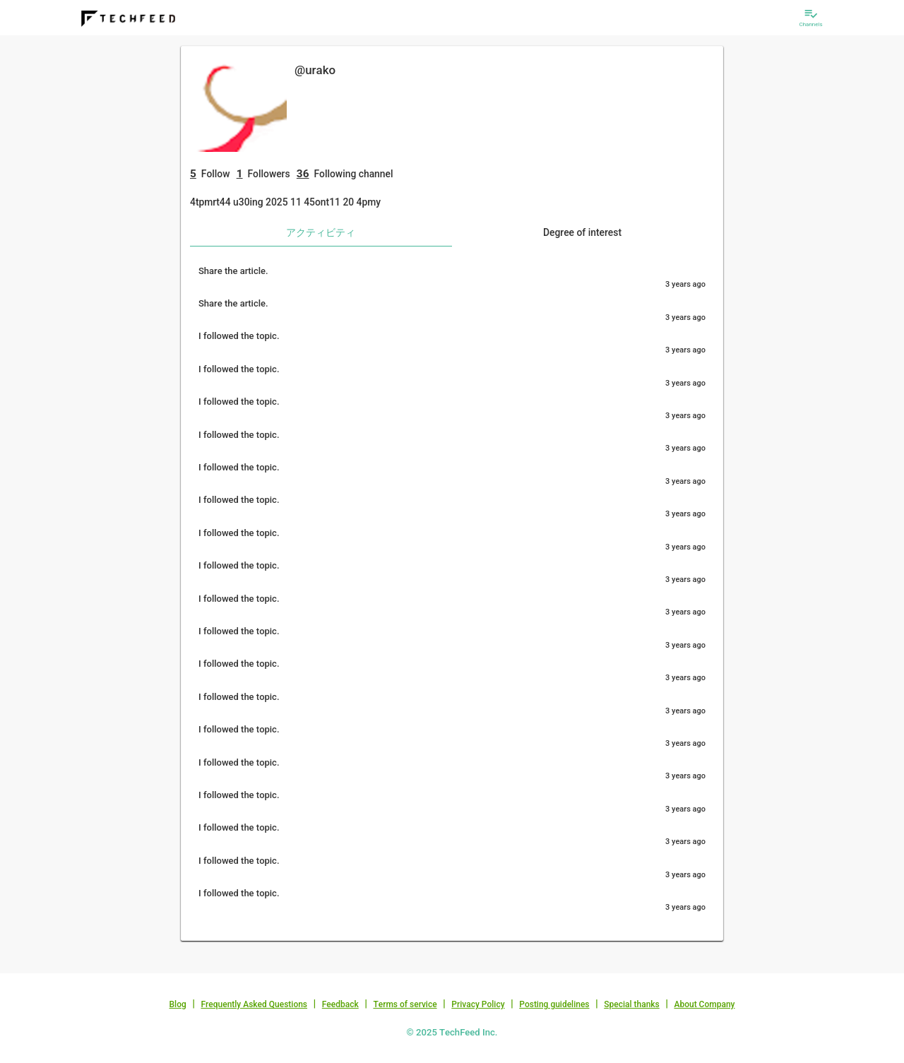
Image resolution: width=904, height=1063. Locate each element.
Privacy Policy (477, 1004)
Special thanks (632, 1004)
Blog (178, 1004)
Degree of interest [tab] (582, 232)
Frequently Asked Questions (254, 1004)
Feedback (340, 1004)
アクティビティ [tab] (320, 232)
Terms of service (404, 1004)
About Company (704, 1004)
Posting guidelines (554, 1004)
